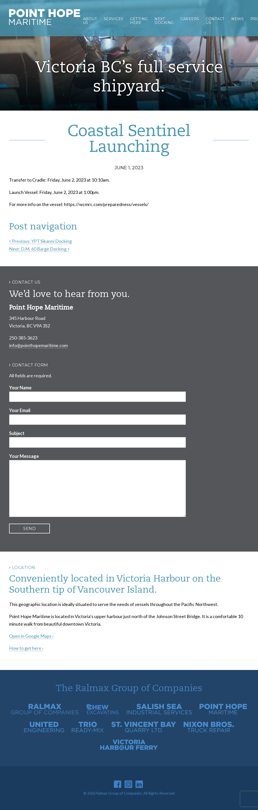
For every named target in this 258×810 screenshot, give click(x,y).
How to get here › (26, 648)
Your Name (20, 387)
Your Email (19, 410)
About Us (90, 21)
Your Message (24, 456)
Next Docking (164, 21)
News (237, 19)
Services (113, 19)
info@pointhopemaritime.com (38, 345)
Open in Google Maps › (31, 636)
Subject (16, 433)
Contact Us (215, 21)
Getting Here (139, 21)
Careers (189, 19)
